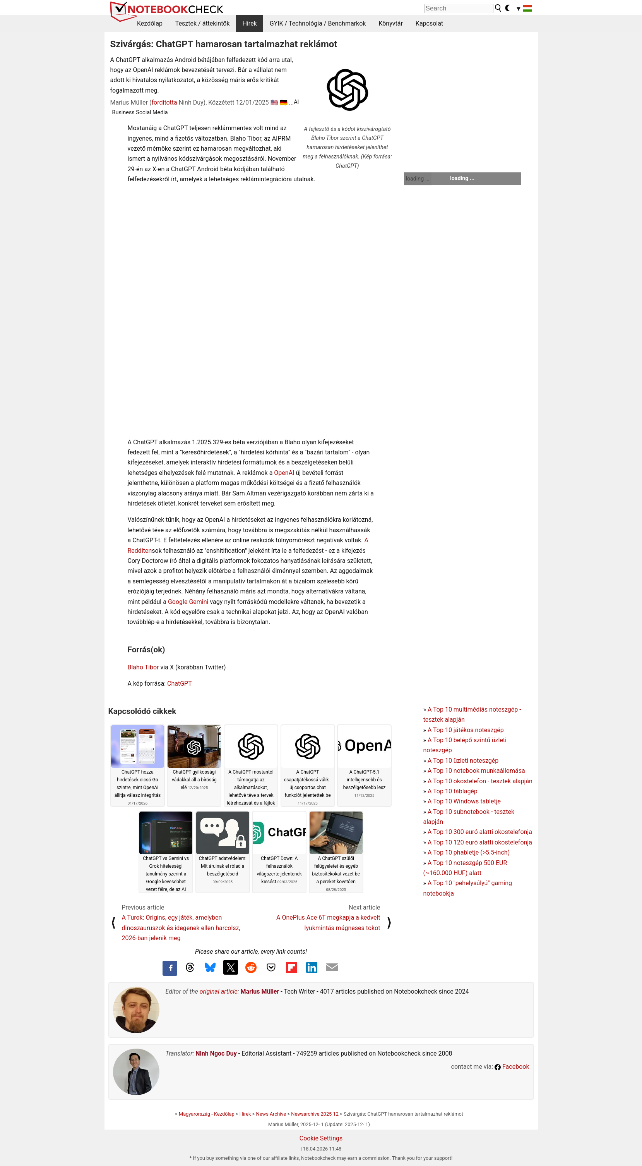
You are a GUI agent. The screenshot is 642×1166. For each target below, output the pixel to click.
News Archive (271, 1114)
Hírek (249, 23)
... (291, 102)
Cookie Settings (321, 1138)
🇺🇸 (274, 102)
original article (219, 991)
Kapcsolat (429, 23)
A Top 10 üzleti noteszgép (463, 760)
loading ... (418, 178)
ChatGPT (179, 683)
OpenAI (284, 472)
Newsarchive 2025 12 (315, 1114)
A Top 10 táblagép (453, 791)
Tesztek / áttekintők (202, 23)
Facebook (512, 1066)
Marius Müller (260, 991)
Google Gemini (188, 601)
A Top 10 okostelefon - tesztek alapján (480, 781)
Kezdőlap (150, 23)
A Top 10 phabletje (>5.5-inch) (469, 852)
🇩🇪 (284, 102)
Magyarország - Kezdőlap (207, 1114)
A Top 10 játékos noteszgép (466, 730)
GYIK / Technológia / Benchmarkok (318, 23)
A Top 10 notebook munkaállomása (476, 770)
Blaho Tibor (143, 667)
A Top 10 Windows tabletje (464, 801)
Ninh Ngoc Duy (216, 1053)
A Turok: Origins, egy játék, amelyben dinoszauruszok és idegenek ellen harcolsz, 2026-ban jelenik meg (181, 928)
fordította (164, 102)
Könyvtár (390, 23)
